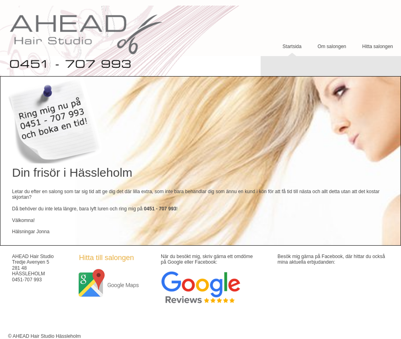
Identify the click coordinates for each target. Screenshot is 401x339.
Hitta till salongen (106, 258)
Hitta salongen (377, 46)
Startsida (292, 46)
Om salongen (332, 46)
